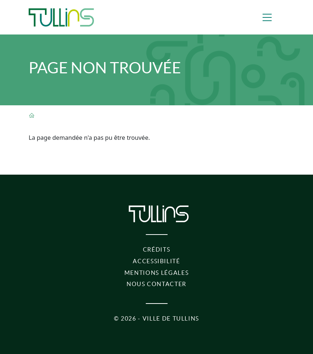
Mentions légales (156, 272)
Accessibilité (156, 261)
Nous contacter (156, 284)
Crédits (156, 249)
